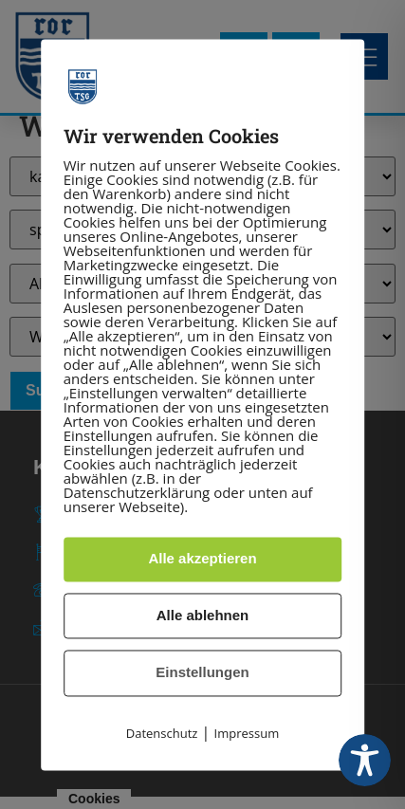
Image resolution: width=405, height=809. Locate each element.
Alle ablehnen (202, 615)
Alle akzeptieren (202, 559)
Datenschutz (162, 733)
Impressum (247, 733)
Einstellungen (202, 673)
